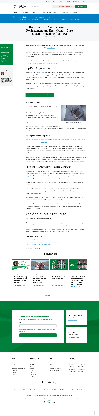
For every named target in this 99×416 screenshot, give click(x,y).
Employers (55, 1)
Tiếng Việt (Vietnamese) (80, 373)
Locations (14, 364)
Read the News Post (19, 285)
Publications (32, 366)
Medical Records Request (55, 368)
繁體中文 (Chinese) (73, 368)
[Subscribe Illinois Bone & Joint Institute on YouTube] (49, 382)
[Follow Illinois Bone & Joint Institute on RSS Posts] (56, 382)
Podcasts (32, 368)
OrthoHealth (14, 370)
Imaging (14, 372)
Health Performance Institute (18, 368)
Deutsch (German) (81, 369)
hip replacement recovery (42, 139)
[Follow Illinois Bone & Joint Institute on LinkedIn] (46, 382)
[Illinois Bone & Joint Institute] (19, 7)
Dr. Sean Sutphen (51, 48)
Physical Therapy (5, 61)
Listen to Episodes (72, 320)
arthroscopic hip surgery (57, 229)
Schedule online (30, 229)
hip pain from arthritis (53, 77)
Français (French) (81, 364)
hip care (45, 222)
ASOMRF (62, 389)
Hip (49, 36)
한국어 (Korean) (81, 371)
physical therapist (69, 171)
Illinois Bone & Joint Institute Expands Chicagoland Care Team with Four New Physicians (78, 280)
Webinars (32, 376)
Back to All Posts (49, 295)
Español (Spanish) (81, 363)
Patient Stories (54, 36)
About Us (32, 363)
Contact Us (32, 378)
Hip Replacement (5, 52)
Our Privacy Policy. (22, 331)
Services (14, 366)
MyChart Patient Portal (54, 370)
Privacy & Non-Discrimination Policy (49, 389)
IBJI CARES (32, 372)
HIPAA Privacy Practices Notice (30, 389)
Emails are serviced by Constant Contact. (49, 330)
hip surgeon (44, 142)
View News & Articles (73, 337)
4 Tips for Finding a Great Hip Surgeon (37, 239)
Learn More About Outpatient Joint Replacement (39, 95)
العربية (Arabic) (72, 363)
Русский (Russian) (72, 371)
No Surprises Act (81, 389)
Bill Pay (62, 1)
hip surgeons (71, 222)
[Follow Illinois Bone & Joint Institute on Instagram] (53, 382)
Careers (47, 1)
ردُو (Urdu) (80, 368)
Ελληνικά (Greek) (72, 364)
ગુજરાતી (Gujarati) (72, 369)
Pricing (68, 1)
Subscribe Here (38, 335)
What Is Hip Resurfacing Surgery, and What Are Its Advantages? (43, 242)
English (84, 1)
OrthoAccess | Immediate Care (63, 6)
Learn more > (77, 19)
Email (20, 322)
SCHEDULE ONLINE (81, 6)
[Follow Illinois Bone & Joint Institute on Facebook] (42, 382)
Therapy (14, 374)
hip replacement (39, 72)
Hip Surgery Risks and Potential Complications (39, 244)
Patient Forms (52, 366)
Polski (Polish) (71, 366)
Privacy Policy (71, 389)
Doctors (13, 363)
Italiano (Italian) (81, 366)
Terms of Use (17, 389)
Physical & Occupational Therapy (4, 57)
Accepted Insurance (53, 363)
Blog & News (33, 364)
